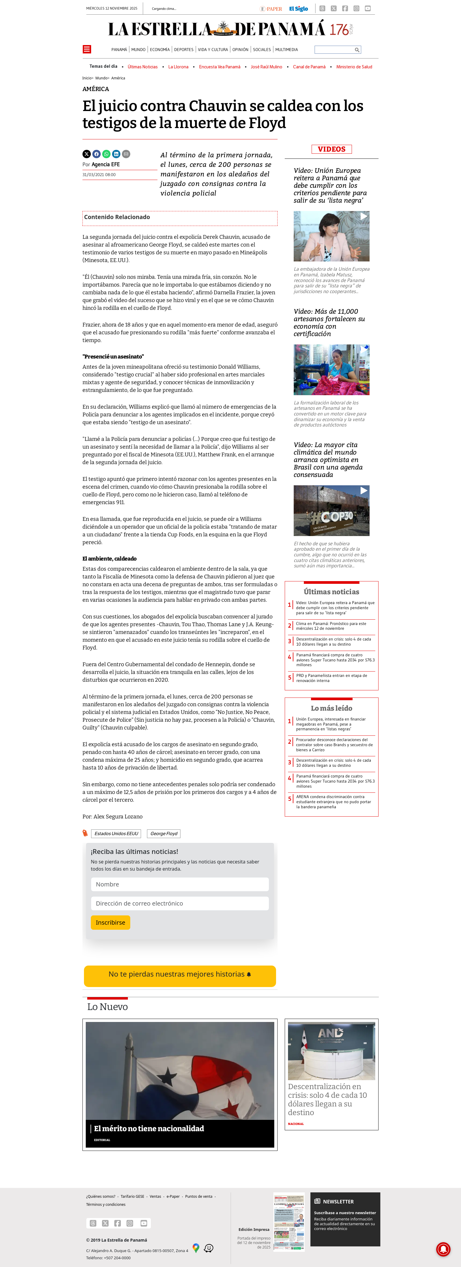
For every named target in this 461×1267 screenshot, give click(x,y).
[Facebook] (345, 8)
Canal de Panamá (309, 67)
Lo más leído (332, 708)
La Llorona (179, 67)
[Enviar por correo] (126, 153)
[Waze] (208, 1247)
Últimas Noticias (143, 67)
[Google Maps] (196, 1247)
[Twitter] (86, 153)
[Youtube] (367, 8)
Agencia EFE (106, 164)
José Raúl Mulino (266, 67)
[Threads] (322, 8)
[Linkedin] (116, 153)
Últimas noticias (331, 592)
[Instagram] (356, 8)
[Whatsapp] (106, 153)
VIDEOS (332, 149)
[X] (333, 8)
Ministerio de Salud (354, 67)
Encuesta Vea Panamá (220, 67)
